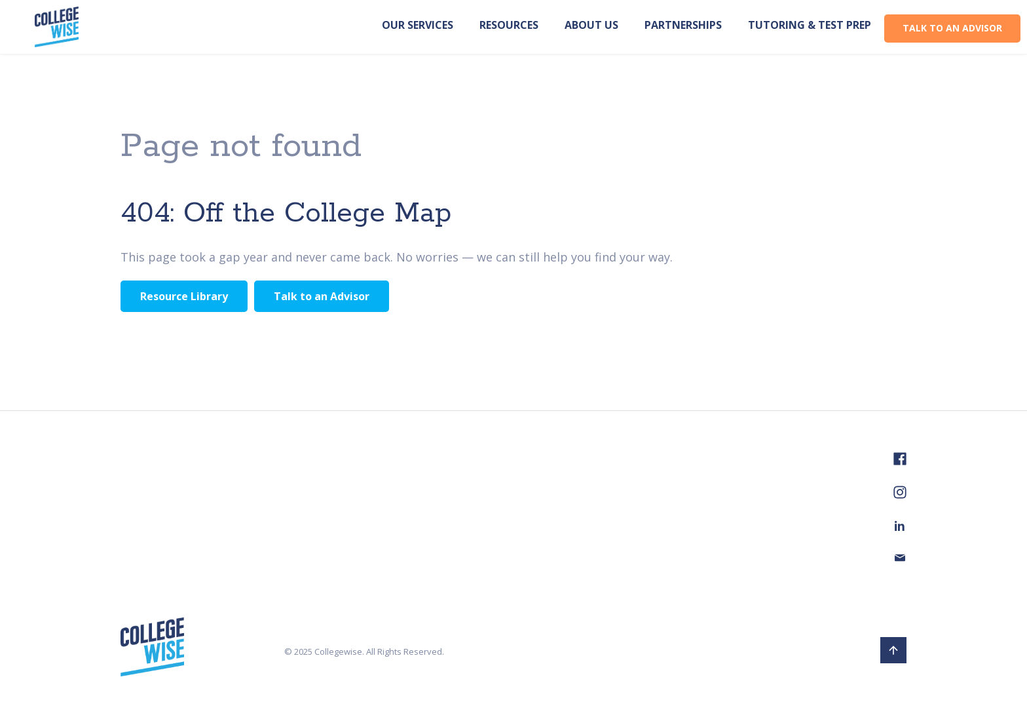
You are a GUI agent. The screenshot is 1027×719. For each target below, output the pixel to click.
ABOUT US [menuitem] (591, 25)
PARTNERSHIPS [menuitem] (683, 25)
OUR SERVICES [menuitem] (417, 25)
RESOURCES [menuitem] (508, 25)
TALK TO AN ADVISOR (952, 28)
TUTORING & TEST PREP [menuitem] (809, 25)
